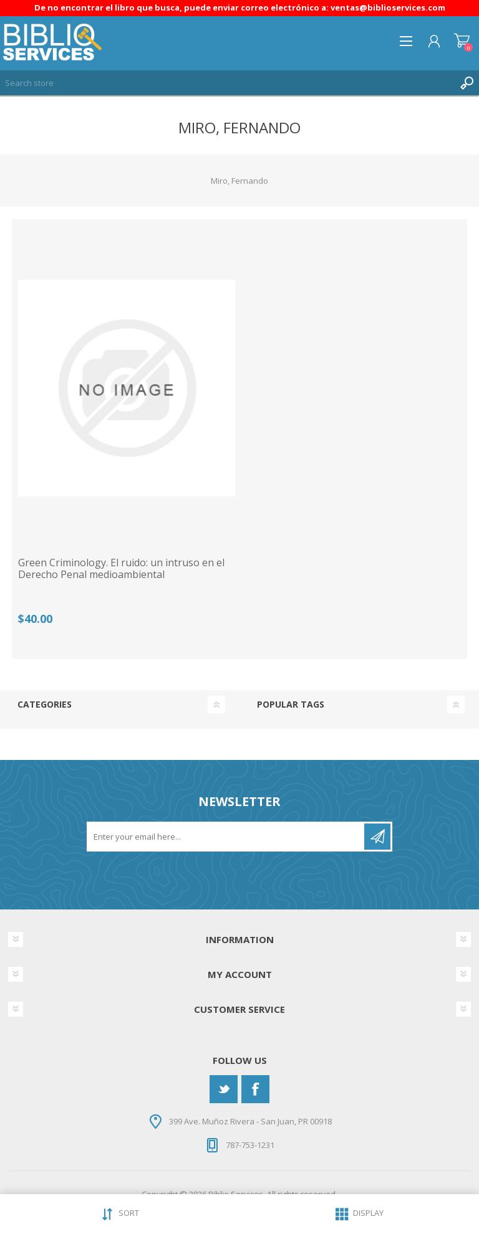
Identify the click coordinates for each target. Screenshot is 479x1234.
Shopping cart (462, 41)
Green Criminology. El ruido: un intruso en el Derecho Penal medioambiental (121, 569)
